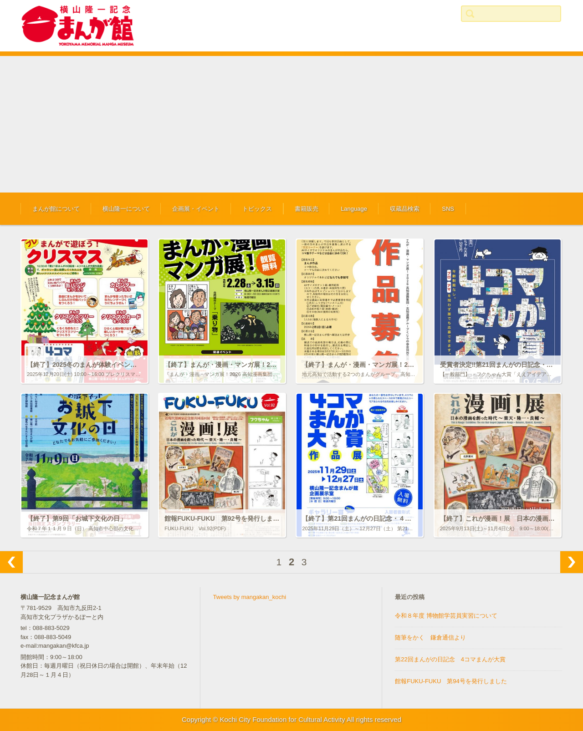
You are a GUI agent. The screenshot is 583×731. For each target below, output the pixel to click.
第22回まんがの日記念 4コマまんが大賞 (450, 659)
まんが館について (56, 208)
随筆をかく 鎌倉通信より (430, 637)
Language (354, 208)
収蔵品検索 (404, 208)
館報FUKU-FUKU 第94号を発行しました (451, 681)
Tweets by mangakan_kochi (249, 597)
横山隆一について (126, 208)
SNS (448, 208)
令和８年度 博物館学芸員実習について (446, 615)
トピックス (257, 208)
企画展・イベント (196, 208)
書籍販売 (306, 208)
